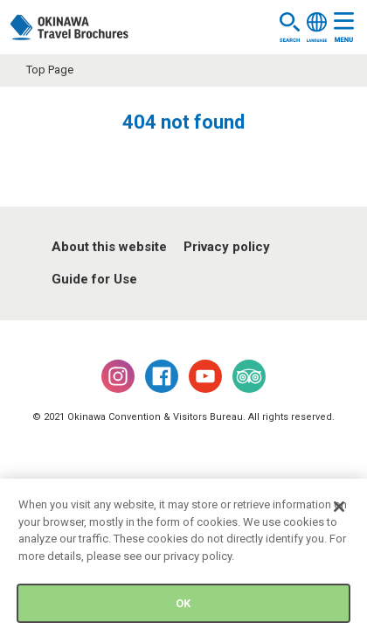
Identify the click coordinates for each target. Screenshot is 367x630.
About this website (109, 247)
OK (183, 605)
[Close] (339, 510)
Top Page (49, 69)
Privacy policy (227, 247)
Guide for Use (94, 279)
